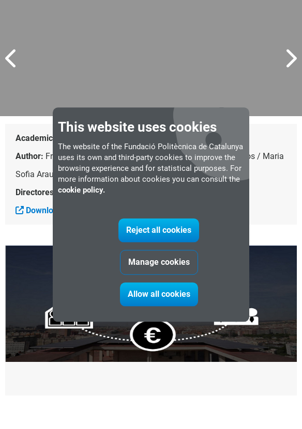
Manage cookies (159, 262)
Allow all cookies (159, 294)
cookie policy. (81, 190)
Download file (46, 210)
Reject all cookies (158, 230)
